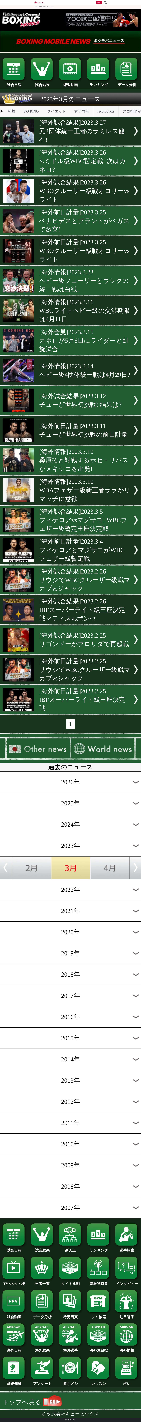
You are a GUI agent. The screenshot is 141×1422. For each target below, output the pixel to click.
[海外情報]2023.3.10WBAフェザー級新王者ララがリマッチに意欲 (84, 490)
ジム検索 (98, 1315)
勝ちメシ (70, 1382)
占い (127, 1382)
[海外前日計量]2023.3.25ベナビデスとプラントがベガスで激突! (84, 221)
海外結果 (42, 1348)
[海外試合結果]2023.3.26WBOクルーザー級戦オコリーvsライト (84, 191)
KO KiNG (31, 111)
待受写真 (70, 1315)
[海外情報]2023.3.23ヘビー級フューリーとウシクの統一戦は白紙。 (84, 281)
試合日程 (14, 83)
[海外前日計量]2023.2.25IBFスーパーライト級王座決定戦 (82, 700)
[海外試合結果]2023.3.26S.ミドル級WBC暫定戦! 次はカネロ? (82, 161)
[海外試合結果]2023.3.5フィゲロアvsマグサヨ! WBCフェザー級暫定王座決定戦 (83, 520)
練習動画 (70, 83)
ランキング (98, 83)
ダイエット (56, 111)
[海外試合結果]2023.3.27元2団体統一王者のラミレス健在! (82, 131)
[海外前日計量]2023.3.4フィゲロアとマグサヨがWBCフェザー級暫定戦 (82, 550)
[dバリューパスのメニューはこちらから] (105, 2)
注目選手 (127, 1315)
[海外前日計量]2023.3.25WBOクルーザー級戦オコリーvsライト (84, 251)
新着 (11, 111)
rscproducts (105, 111)
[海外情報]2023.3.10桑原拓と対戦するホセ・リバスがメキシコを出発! (83, 460)
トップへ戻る (32, 1402)
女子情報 (81, 111)
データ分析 (127, 83)
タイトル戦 (70, 1282)
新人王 (70, 1248)
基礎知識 (14, 1382)
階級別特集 (98, 1282)
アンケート (42, 1382)
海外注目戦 (98, 1348)
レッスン (98, 1382)
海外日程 (14, 1348)
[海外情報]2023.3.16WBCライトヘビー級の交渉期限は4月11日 (84, 311)
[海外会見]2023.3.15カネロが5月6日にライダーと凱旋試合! (84, 340)
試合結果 (42, 83)
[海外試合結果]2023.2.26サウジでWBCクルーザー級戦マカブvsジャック (84, 580)
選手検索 (127, 1248)
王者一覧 (42, 1282)
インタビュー (127, 1282)
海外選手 (70, 1348)
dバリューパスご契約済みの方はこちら (44, 6)
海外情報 (127, 1348)
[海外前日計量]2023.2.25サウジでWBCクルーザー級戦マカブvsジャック (84, 670)
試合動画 (14, 1315)
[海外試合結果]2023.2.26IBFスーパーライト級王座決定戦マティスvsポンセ (82, 610)
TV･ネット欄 (14, 1282)
